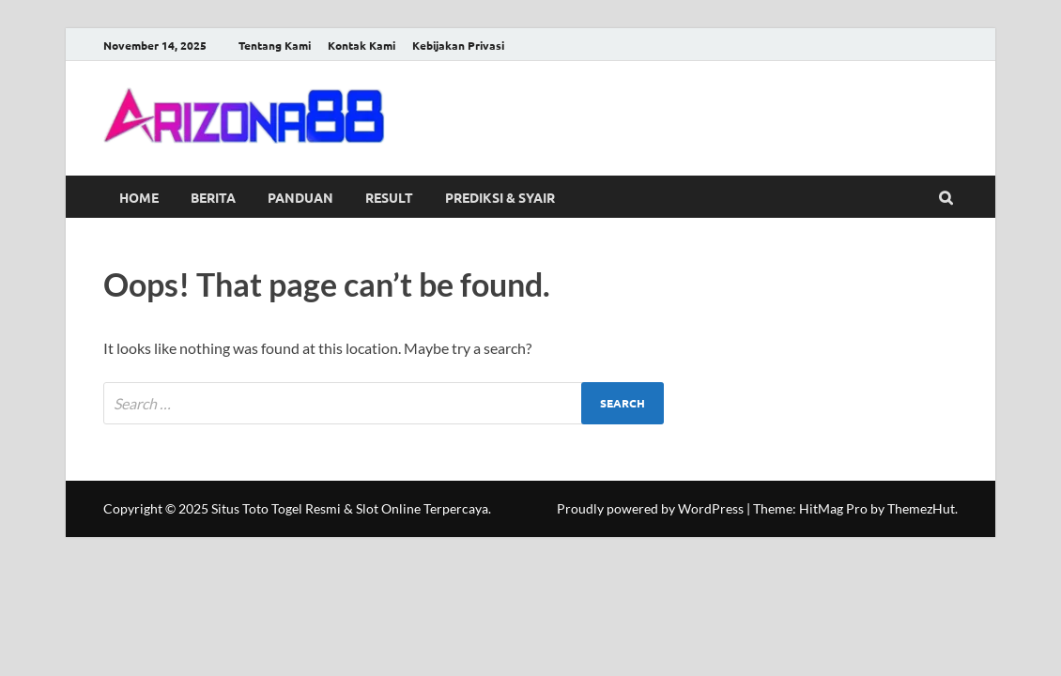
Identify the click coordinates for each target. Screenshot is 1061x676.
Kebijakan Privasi (458, 45)
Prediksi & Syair (500, 197)
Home (139, 197)
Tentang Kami (274, 45)
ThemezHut (921, 508)
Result (389, 197)
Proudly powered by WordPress (650, 508)
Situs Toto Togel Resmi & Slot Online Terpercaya (349, 508)
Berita (213, 197)
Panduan (300, 197)
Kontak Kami (361, 45)
